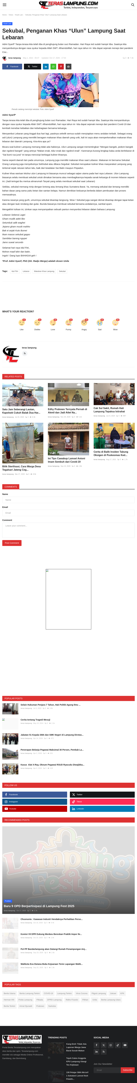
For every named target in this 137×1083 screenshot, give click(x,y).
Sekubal (62, 271)
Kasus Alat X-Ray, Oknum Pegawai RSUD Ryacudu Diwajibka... (52, 749)
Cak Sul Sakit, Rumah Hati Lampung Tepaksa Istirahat (109, 412)
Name (5, 479)
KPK (122, 969)
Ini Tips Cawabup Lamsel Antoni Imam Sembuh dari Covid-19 (66, 453)
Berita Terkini (9, 982)
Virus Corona (81, 969)
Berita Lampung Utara (110, 976)
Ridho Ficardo (72, 976)
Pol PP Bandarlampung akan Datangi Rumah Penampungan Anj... (54, 925)
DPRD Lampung (54, 976)
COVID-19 (48, 969)
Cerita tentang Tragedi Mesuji (35, 704)
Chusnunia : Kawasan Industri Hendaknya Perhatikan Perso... (52, 895)
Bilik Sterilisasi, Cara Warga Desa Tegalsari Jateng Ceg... (21, 453)
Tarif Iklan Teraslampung (113, 1077)
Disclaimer (94, 1077)
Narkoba (52, 982)
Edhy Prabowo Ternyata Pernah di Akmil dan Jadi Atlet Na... (67, 412)
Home (4, 15)
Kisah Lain (19, 15)
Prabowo (40, 982)
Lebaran (26, 271)
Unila (94, 976)
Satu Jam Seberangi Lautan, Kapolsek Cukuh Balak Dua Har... (21, 412)
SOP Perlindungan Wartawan (52, 1077)
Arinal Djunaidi (25, 982)
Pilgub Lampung (99, 969)
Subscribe (127, 1046)
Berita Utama (9, 969)
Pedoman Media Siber (77, 1077)
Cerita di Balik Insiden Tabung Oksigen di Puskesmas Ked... (111, 453)
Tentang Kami (20, 1077)
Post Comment (12, 528)
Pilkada (40, 976)
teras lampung (11, 58)
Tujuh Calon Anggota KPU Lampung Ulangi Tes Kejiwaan (76, 1037)
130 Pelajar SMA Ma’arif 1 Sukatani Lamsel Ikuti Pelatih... (77, 1051)
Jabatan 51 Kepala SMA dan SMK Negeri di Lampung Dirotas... (52, 719)
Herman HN (9, 976)
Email (5, 492)
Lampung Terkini (64, 969)
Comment (7, 505)
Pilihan (85, 976)
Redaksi (32, 1077)
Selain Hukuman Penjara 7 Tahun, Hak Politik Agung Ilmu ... (50, 689)
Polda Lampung (25, 976)
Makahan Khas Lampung (44, 271)
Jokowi (113, 969)
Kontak (129, 1077)
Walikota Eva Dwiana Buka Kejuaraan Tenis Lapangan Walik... (52, 940)
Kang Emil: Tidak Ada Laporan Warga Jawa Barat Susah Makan (76, 1023)
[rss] (104, 1027)
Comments (11, 471)
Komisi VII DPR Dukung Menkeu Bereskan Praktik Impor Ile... (51, 910)
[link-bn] (68, 584)
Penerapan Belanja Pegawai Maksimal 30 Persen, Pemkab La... (52, 734)
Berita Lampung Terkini (30, 969)
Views (11, 15)
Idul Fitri (15, 271)
